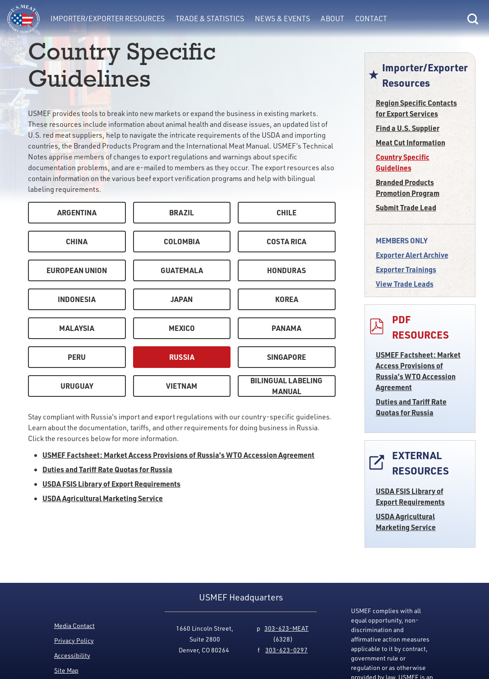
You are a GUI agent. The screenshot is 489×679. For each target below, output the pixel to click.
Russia (181, 357)
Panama (286, 328)
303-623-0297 (286, 650)
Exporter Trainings (406, 269)
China (77, 241)
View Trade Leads (405, 283)
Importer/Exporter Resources (108, 18)
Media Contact (74, 625)
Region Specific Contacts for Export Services (416, 108)
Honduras (286, 270)
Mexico (182, 328)
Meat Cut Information (410, 142)
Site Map (66, 670)
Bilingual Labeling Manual (286, 386)
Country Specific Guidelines (402, 162)
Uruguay (76, 386)
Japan (182, 299)
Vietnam (181, 386)
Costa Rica (286, 241)
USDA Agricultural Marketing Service (406, 522)
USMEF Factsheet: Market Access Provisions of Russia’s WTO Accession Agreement (418, 371)
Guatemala (182, 270)
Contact (371, 18)
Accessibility (72, 655)
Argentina (77, 212)
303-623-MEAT (286, 628)
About (332, 18)
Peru (77, 357)
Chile (286, 212)
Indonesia (77, 299)
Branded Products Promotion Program (407, 187)
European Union (76, 270)
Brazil (181, 212)
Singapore (286, 357)
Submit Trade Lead (406, 207)
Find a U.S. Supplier (407, 128)
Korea (286, 299)
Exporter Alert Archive (412, 255)
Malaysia (76, 328)
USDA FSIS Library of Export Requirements (410, 496)
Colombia (182, 241)
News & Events (282, 18)
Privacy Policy (74, 640)
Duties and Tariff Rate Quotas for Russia (411, 407)
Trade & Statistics (209, 18)
